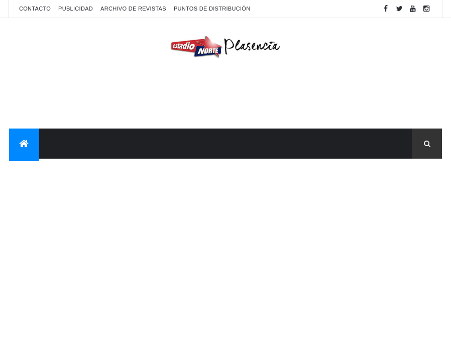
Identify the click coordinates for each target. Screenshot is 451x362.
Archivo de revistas (133, 9)
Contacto (35, 9)
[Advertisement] (225, 95)
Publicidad (75, 9)
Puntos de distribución (212, 9)
